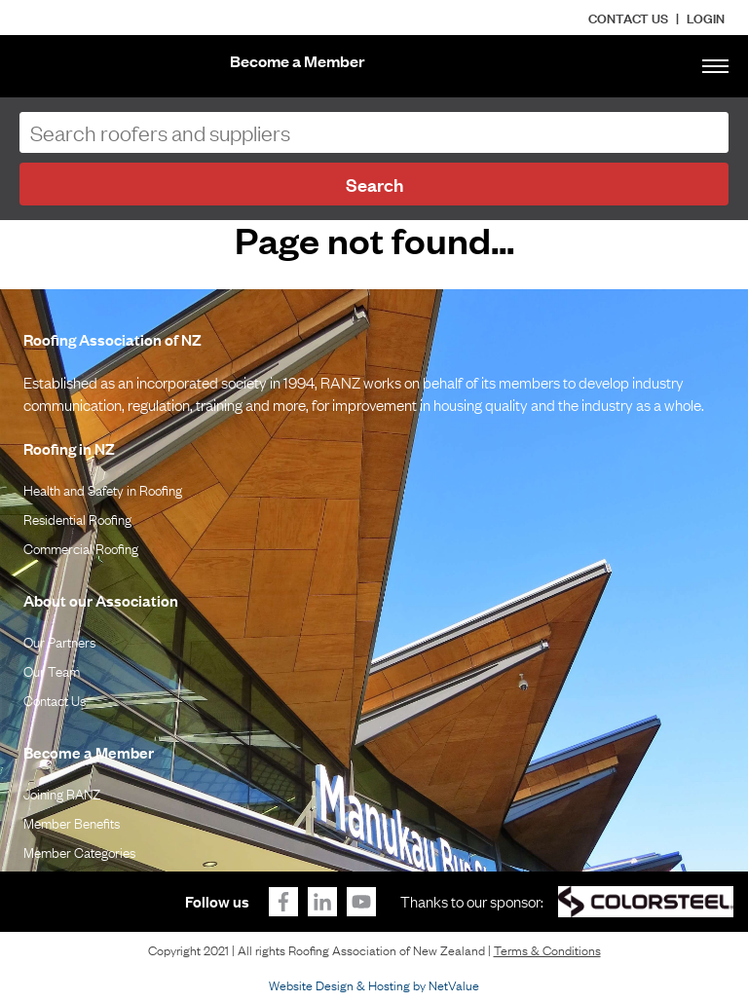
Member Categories (79, 851)
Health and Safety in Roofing (102, 489)
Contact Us (628, 17)
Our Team (51, 670)
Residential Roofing (77, 518)
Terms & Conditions (547, 949)
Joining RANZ (61, 792)
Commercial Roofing (80, 547)
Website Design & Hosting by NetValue (374, 984)
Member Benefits (71, 822)
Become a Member (297, 61)
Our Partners (59, 640)
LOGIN (706, 17)
